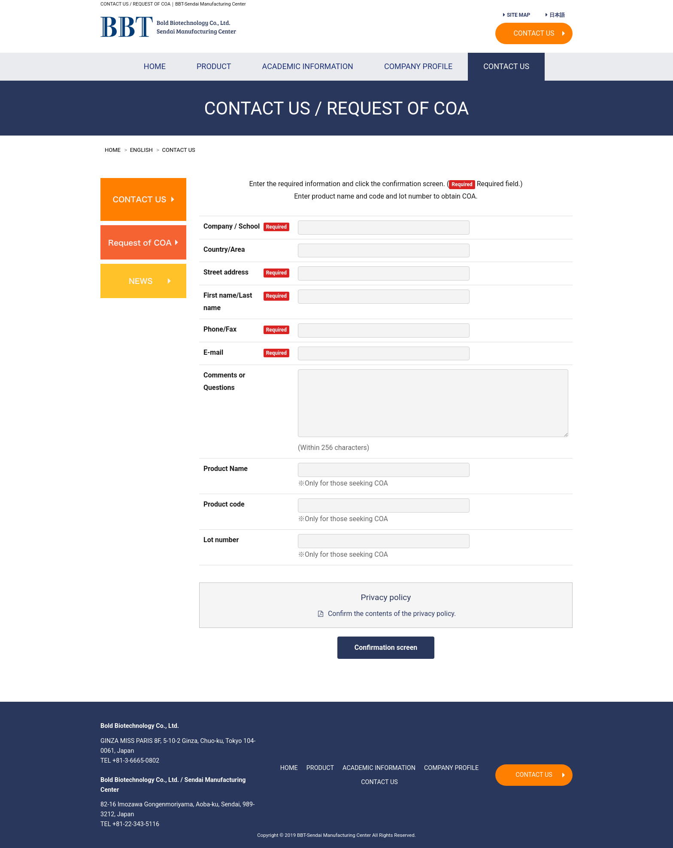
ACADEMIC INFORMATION (307, 66)
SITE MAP (518, 15)
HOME (155, 66)
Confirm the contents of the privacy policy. (392, 614)
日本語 (557, 15)
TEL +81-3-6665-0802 (129, 760)
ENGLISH (141, 150)
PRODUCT (214, 66)
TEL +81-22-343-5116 (129, 824)
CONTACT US (533, 33)
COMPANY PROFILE (418, 66)
